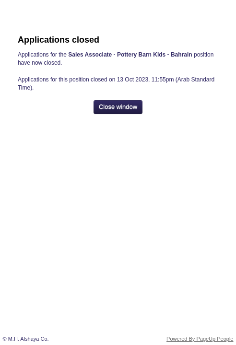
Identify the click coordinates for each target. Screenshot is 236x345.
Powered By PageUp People (199, 339)
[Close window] (118, 107)
